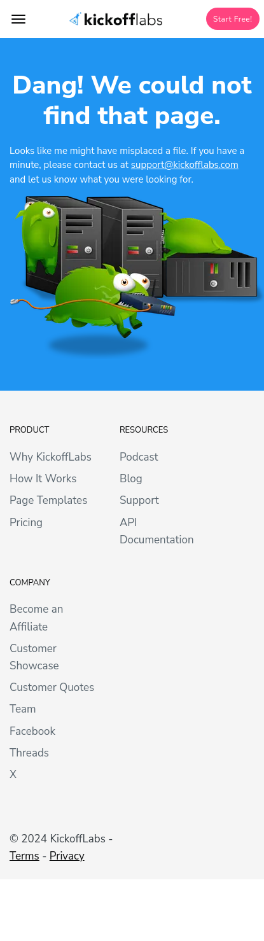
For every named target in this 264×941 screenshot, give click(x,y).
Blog (131, 478)
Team (23, 709)
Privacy (67, 856)
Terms (24, 856)
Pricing (26, 522)
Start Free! (233, 19)
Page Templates (48, 500)
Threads (29, 753)
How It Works (43, 478)
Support (139, 500)
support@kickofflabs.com (184, 164)
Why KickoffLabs (51, 457)
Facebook (32, 731)
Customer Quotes (52, 687)
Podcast (139, 457)
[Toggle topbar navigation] (18, 19)
